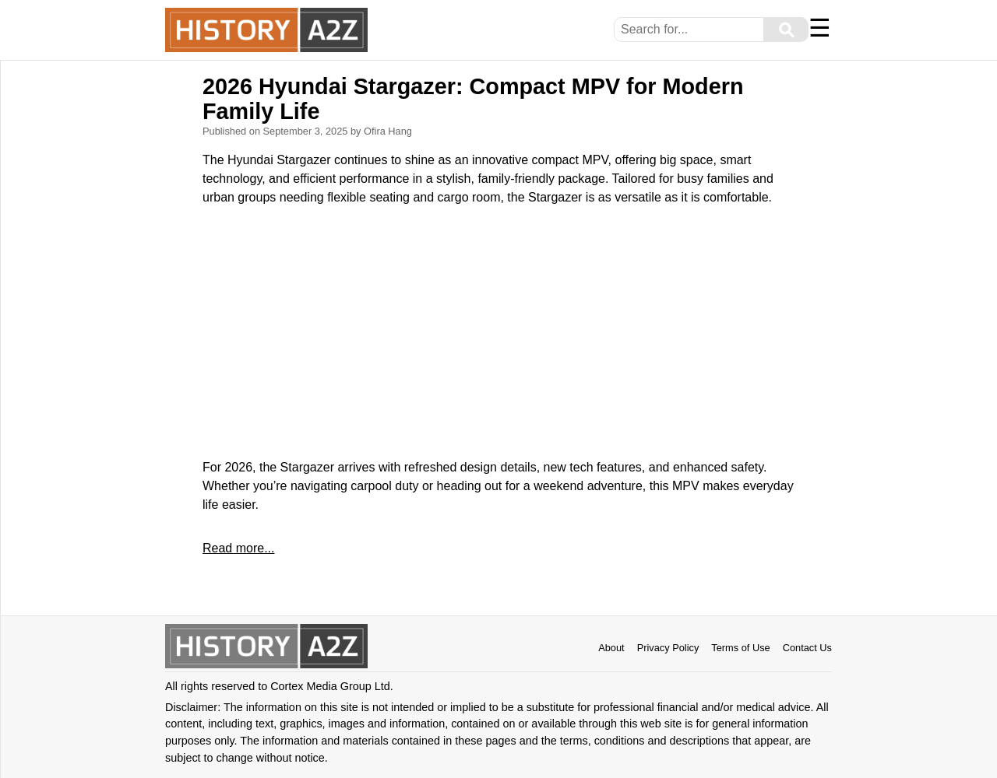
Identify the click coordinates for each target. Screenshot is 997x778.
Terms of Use (740, 648)
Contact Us (807, 648)
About (611, 648)
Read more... (238, 548)
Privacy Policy (668, 648)
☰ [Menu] (820, 28)
